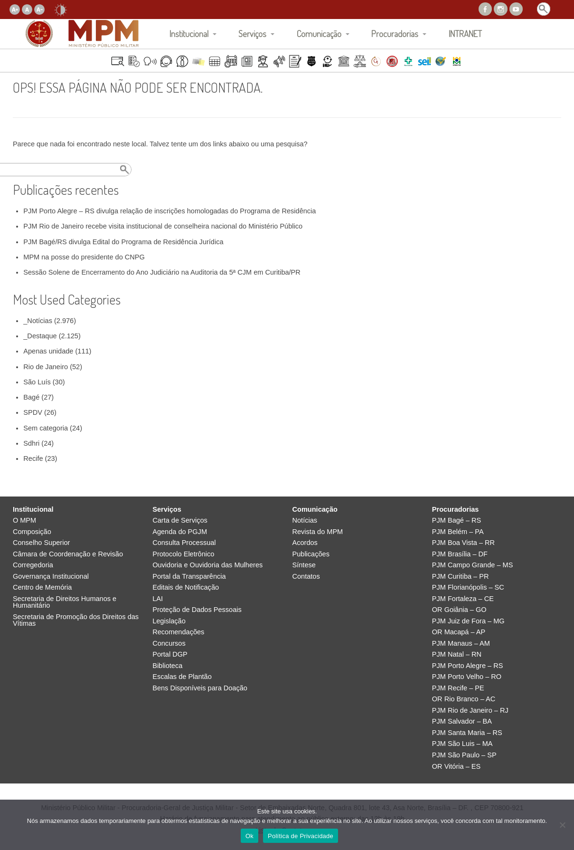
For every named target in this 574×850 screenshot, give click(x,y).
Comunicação (319, 33)
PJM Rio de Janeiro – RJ (470, 710)
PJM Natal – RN (456, 654)
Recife (33, 458)
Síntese (304, 565)
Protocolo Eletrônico (183, 554)
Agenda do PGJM (179, 531)
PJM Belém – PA (458, 531)
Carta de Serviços (179, 520)
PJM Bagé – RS (456, 520)
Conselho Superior (41, 542)
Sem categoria (45, 428)
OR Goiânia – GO (459, 609)
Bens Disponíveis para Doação (199, 688)
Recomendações (178, 632)
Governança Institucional (51, 576)
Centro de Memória (42, 587)
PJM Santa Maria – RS (467, 732)
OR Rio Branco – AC (463, 699)
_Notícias (37, 321)
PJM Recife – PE (458, 688)
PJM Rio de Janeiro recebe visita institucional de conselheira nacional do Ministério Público (162, 226)
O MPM (24, 520)
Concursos (169, 643)
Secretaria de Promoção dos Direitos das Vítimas (76, 620)
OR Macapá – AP (458, 632)
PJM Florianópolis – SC (468, 587)
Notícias (305, 520)
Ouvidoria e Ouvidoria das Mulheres (207, 565)
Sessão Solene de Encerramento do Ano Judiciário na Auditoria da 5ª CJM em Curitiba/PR (162, 272)
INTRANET (465, 33)
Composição (32, 531)
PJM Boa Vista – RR (463, 542)
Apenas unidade (48, 351)
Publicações (310, 554)
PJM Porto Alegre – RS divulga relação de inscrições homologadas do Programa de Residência (169, 211)
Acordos (305, 542)
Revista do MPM (317, 531)
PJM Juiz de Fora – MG (468, 621)
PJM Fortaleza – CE (463, 598)
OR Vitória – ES (456, 766)
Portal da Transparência (189, 576)
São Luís (36, 382)
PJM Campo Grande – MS (472, 565)
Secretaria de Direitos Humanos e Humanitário (64, 602)
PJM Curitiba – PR (460, 576)
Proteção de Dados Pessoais (197, 609)
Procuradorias (394, 33)
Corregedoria (33, 565)
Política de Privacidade (300, 836)
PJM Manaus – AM (461, 643)
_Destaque (39, 336)
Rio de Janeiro (45, 367)
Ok (249, 836)
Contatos (306, 576)
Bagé (31, 397)
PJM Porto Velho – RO (466, 676)
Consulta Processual (184, 542)
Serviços (252, 33)
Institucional (188, 33)
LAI (157, 598)
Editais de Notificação (185, 587)
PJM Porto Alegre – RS (467, 665)
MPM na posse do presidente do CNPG (84, 257)
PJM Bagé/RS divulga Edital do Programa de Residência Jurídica (123, 242)
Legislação (169, 621)
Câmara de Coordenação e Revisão (68, 554)
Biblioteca (167, 665)
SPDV (32, 412)
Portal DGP (170, 654)
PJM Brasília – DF (460, 554)
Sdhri (31, 443)
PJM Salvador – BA (462, 721)
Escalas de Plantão (182, 676)
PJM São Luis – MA (462, 743)
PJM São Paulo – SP (464, 755)
